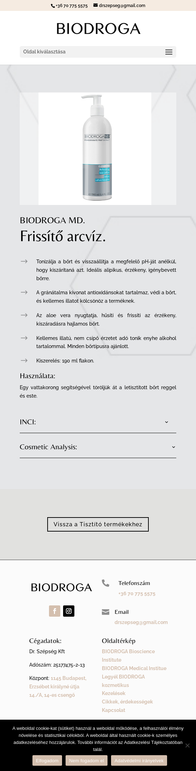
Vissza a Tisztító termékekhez (98, 524)
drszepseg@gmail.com (141, 622)
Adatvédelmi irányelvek (139, 760)
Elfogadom (47, 760)
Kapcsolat (113, 710)
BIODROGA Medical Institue (134, 668)
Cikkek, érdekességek (127, 702)
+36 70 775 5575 (136, 593)
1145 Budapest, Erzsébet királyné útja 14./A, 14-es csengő (57, 686)
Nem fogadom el (86, 760)
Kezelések (113, 693)
